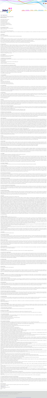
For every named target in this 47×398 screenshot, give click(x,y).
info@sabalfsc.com (2, 386)
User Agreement (3, 15)
